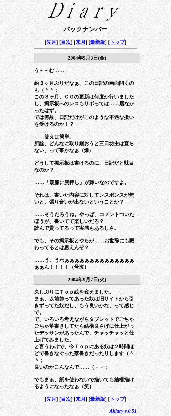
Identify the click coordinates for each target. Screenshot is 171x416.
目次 (66, 42)
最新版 (97, 42)
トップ (117, 42)
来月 (81, 42)
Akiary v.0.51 (123, 411)
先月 (51, 42)
